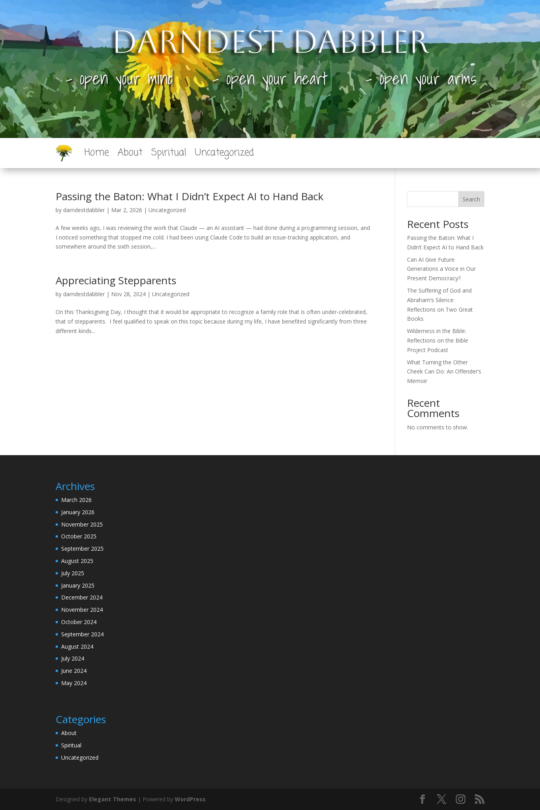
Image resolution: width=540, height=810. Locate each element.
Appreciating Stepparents (116, 280)
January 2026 (77, 512)
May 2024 (74, 683)
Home (96, 153)
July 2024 (72, 658)
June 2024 (74, 670)
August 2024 (77, 646)
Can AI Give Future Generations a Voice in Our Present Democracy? (441, 269)
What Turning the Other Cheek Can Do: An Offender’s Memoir (444, 371)
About (130, 153)
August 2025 (77, 561)
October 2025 (78, 536)
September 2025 (82, 548)
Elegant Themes (112, 799)
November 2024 (82, 609)
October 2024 (78, 622)
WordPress (190, 799)
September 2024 (82, 634)
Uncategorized (224, 153)
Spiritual (168, 153)
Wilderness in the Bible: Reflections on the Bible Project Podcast (437, 340)
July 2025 (72, 573)
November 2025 (82, 524)
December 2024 (81, 597)
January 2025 (77, 585)
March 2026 (76, 500)
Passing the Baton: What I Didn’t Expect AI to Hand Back (190, 196)
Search (471, 199)
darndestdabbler (84, 210)
